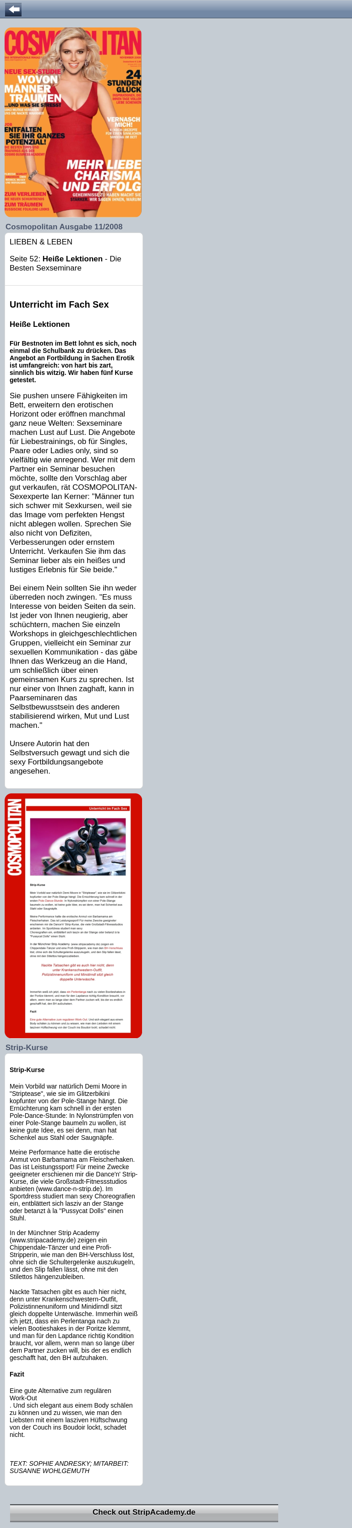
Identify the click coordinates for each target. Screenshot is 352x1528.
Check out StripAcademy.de (144, 1512)
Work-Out (23, 1398)
